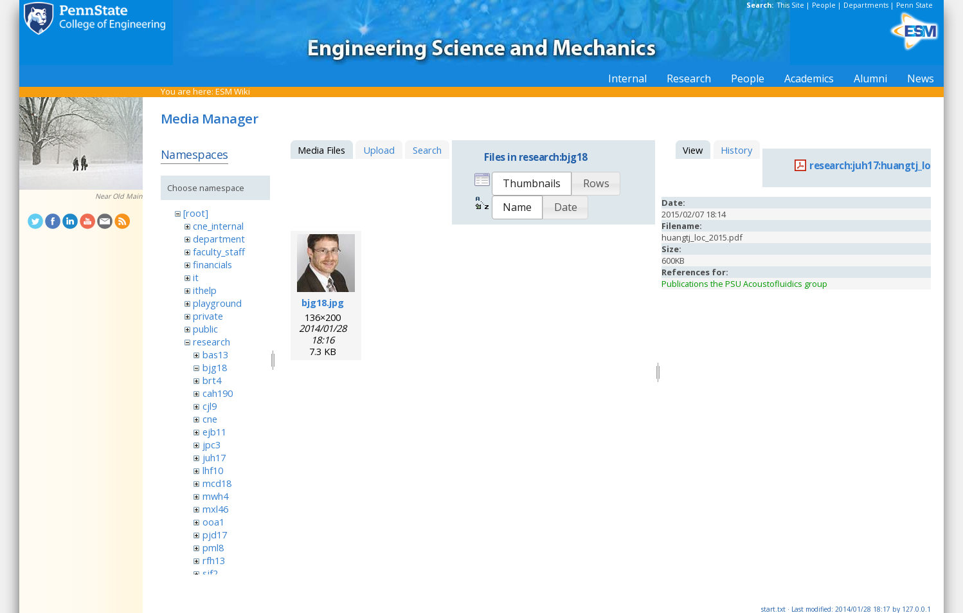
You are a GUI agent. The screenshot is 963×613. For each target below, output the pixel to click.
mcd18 (217, 483)
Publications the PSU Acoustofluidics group (744, 283)
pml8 (213, 547)
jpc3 (212, 444)
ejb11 (214, 431)
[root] (195, 212)
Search (427, 149)
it (196, 277)
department (219, 238)
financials (212, 264)
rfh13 (214, 560)
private (208, 315)
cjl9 (210, 405)
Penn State (914, 5)
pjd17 (215, 534)
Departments (865, 5)
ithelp (205, 290)
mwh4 (215, 495)
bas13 (215, 354)
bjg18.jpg (323, 302)
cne (210, 418)
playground (217, 303)
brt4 (212, 380)
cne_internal (218, 225)
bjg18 (215, 367)
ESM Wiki (232, 91)
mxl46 (215, 508)
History (736, 149)
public (205, 328)
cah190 (218, 393)
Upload (379, 149)
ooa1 (213, 521)
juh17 (214, 457)
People (824, 5)
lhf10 (213, 470)
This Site (790, 5)
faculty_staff (219, 251)
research (211, 341)
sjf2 (210, 573)
